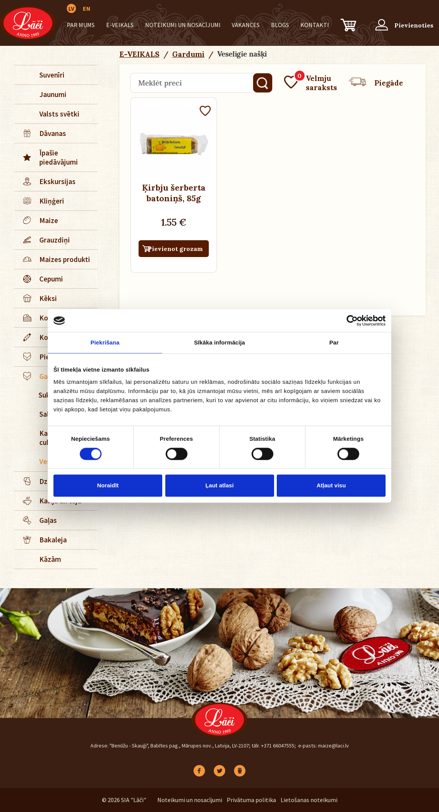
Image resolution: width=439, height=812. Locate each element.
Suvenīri (52, 74)
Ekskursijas (45, 181)
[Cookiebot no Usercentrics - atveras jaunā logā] (352, 320)
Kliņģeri (39, 200)
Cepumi (39, 278)
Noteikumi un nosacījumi (183, 25)
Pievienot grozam (175, 248)
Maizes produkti (52, 259)
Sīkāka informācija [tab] (219, 342)
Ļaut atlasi (219, 485)
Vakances (246, 25)
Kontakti (314, 25)
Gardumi (188, 54)
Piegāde (376, 83)
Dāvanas (40, 133)
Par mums (81, 25)
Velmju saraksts (310, 83)
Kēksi (36, 298)
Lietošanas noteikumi (309, 800)
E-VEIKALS (120, 25)
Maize (36, 220)
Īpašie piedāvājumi (46, 157)
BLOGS (280, 25)
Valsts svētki (59, 113)
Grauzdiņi (42, 239)
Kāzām (50, 559)
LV (71, 8)
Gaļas (36, 520)
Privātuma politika (251, 800)
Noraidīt (108, 485)
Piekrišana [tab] (104, 342)
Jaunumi (52, 94)
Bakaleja (41, 539)
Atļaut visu (331, 485)
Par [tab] (334, 342)
